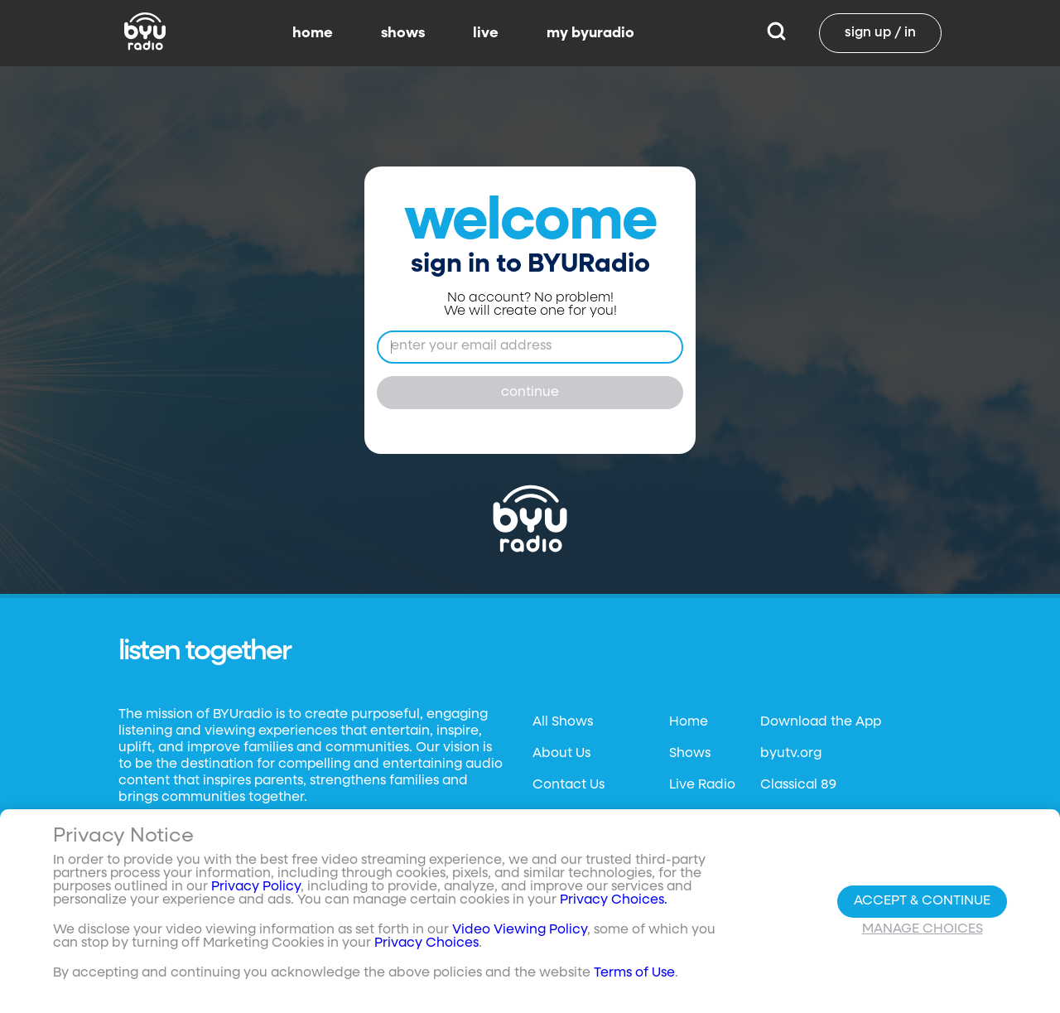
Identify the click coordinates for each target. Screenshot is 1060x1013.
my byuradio (590, 33)
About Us (561, 753)
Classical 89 (798, 785)
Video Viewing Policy (519, 930)
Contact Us (568, 785)
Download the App (820, 722)
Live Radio (702, 785)
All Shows (562, 722)
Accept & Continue (922, 901)
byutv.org (791, 753)
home (312, 33)
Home (688, 722)
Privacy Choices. (613, 900)
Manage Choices (922, 929)
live (486, 33)
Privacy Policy (256, 887)
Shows (690, 753)
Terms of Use (634, 973)
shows (403, 33)
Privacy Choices (426, 943)
